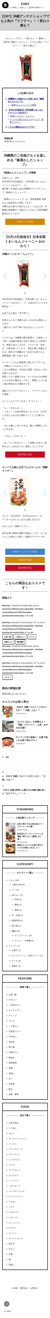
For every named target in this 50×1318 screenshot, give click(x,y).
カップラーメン (22, 935)
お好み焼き (14, 1123)
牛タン (12, 1249)
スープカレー (15, 1170)
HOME (15, 1288)
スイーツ (13, 946)
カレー (12, 1133)
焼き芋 (12, 1243)
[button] (25, 293)
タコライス (14, 1175)
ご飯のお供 (17, 884)
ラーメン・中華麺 (23, 940)
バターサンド (15, 1186)
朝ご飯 (12, 1047)
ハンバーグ (14, 1180)
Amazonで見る (25, 560)
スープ (12, 1165)
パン (14, 890)
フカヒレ (13, 1201)
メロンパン (14, 1217)
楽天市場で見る (25, 454)
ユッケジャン (15, 1223)
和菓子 (15, 966)
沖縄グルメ (8, 642)
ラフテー (7, 677)
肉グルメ (16, 895)
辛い (11, 1078)
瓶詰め (12, 1057)
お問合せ (34, 1288)
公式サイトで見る (25, 221)
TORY (25, 4)
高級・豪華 (14, 1094)
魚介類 (15, 926)
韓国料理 (16, 920)
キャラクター (15, 1010)
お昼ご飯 (7, 637)
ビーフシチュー (16, 1196)
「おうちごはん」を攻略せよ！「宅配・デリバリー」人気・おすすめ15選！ (32, 725)
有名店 (12, 1042)
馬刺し (12, 1265)
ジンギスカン (15, 1159)
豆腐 (11, 1254)
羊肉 (17, 899)
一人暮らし (14, 1026)
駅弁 (11, 1089)
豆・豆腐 (16, 915)
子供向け (13, 1036)
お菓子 (15, 950)
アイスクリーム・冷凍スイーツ (26, 955)
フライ (12, 1207)
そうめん (13, 1128)
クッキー (13, 1144)
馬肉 (17, 910)
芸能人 (12, 1073)
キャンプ (13, 1015)
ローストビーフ (16, 1238)
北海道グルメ (15, 1031)
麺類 (14, 931)
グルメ (12, 880)
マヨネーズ (14, 1212)
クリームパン (15, 1154)
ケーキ (15, 961)
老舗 (11, 1068)
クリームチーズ (16, 1149)
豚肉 (7, 757)
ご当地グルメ (20, 637)
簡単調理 (20, 642)
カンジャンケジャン (18, 1138)
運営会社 (24, 1288)
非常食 (12, 1084)
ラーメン (13, 1233)
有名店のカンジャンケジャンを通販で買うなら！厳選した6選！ (30, 836)
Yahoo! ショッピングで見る (25, 551)
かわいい (13, 1000)
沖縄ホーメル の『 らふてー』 (22, 116)
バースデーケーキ (17, 1191)
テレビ (32, 637)
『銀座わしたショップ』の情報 (23, 105)
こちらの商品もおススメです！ (22, 127)
